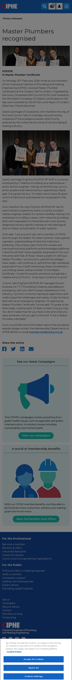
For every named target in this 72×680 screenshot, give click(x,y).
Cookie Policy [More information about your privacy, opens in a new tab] (14, 654)
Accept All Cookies (34, 662)
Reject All (34, 670)
